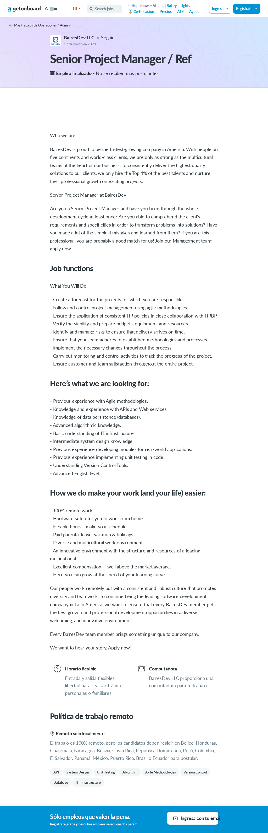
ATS (180, 11)
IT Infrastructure (88, 782)
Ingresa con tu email (195, 818)
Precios (166, 11)
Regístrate (247, 8)
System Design (77, 772)
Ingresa (220, 8)
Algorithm (129, 772)
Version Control (195, 772)
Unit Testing (106, 772)
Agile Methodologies (160, 772)
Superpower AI (142, 5)
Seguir (107, 37)
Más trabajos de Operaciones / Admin (39, 25)
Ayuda (194, 11)
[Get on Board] (24, 9)
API (56, 772)
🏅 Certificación (141, 11)
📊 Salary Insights (176, 5)
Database (60, 782)
